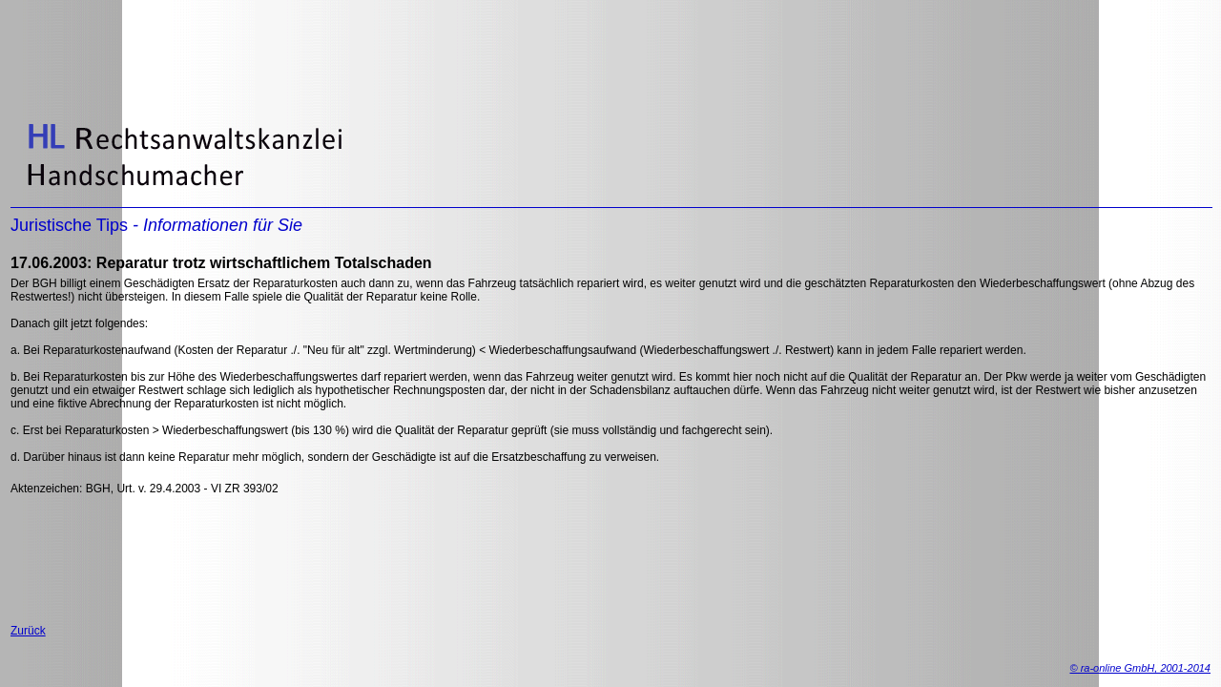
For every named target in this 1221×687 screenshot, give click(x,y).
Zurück (28, 630)
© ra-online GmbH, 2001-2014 (1140, 668)
